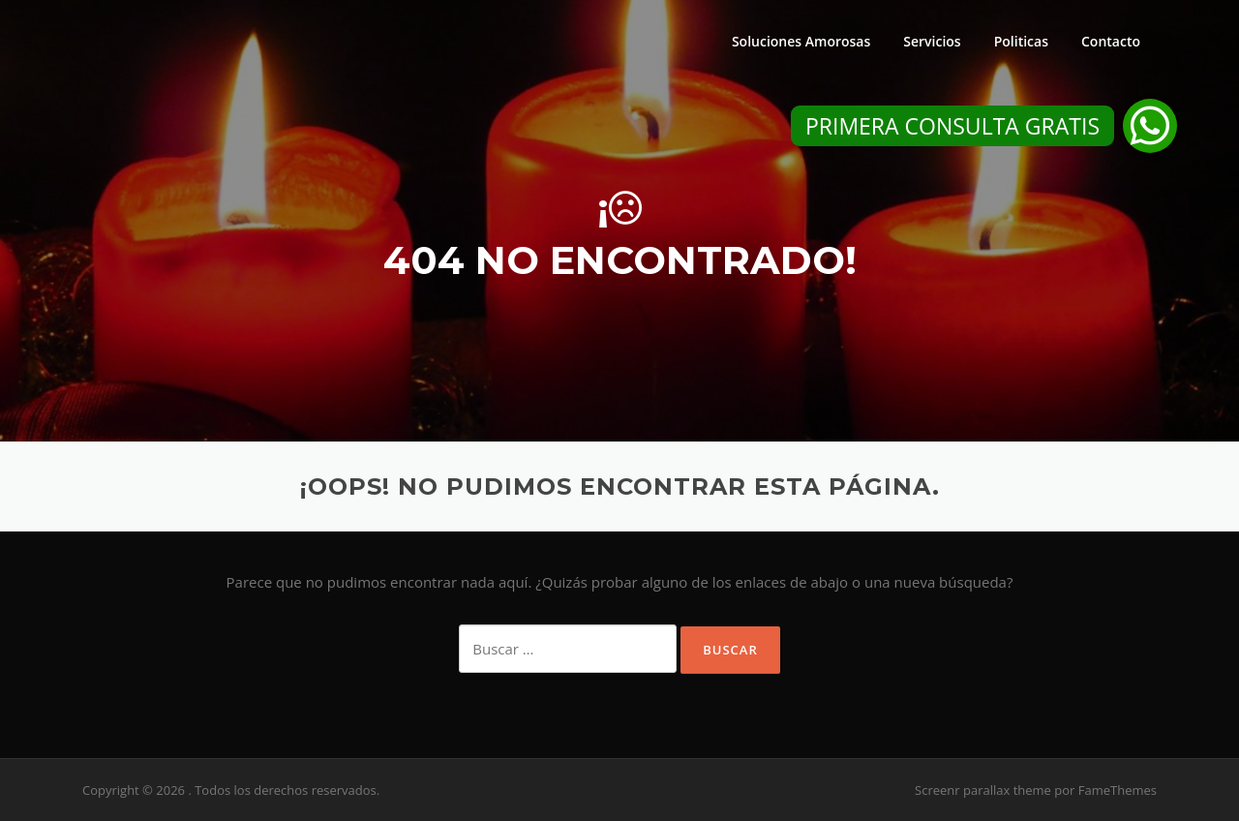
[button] (1150, 126)
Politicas (1021, 41)
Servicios (931, 41)
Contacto (1110, 41)
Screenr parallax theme (983, 790)
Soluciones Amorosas (801, 41)
